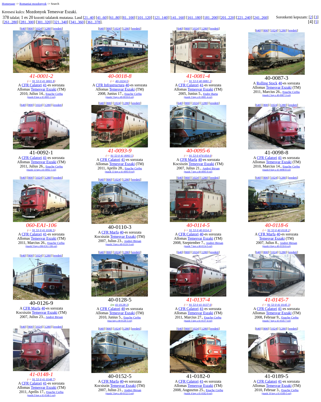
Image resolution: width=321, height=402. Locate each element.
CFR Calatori (32, 85)
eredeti (57, 28)
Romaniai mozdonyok (32, 3)
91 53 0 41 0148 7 (43, 379)
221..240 (244, 18)
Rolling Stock (266, 83)
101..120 (144, 18)
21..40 (88, 18)
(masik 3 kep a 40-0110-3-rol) (120, 244)
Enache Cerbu (54, 94)
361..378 (93, 22)
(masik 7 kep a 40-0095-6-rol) (198, 171)
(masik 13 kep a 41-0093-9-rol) (120, 171)
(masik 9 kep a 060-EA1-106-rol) (41, 246)
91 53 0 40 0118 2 (278, 230)
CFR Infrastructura (110, 85)
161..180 (194, 18)
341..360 (77, 22)
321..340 (60, 22)
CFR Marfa (188, 160)
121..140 (160, 18)
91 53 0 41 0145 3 (278, 304)
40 (127, 85)
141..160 (177, 18)
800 (30, 28)
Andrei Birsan (210, 168)
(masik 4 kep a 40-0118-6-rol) (276, 246)
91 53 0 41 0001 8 (43, 81)
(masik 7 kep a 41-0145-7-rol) (276, 320)
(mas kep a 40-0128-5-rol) (119, 320)
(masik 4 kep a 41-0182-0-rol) (198, 393)
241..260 (260, 18)
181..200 (210, 18)
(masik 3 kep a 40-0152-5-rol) (120, 393)
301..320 (43, 22)
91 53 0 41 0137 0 (200, 304)
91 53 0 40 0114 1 (200, 230)
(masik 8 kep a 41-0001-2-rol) (41, 97)
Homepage (8, 3)
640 (23, 28)
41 (45, 85)
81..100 (128, 18)
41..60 (101, 18)
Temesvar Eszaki (44, 89)
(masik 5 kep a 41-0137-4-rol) (198, 320)
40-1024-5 (121, 81)
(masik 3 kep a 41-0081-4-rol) (198, 97)
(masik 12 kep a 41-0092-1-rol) (41, 169)
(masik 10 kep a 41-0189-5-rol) (276, 393)
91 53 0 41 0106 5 (43, 230)
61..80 (114, 18)
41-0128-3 (121, 304)
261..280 (10, 22)
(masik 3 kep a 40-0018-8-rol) (120, 97)
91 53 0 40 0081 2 (200, 81)
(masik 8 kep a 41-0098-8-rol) (276, 169)
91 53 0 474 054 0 (200, 155)
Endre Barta (210, 94)
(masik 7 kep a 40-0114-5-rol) (198, 246)
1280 (48, 28)
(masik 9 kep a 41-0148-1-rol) (41, 395)
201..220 (227, 18)
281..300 (27, 22)
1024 (39, 28)
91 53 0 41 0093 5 (121, 155)
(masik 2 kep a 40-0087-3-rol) (276, 95)
